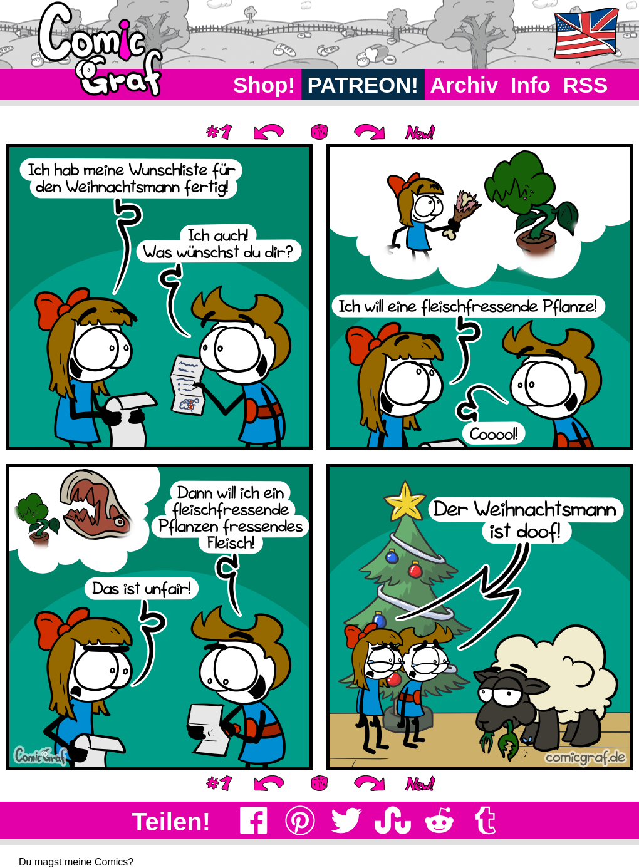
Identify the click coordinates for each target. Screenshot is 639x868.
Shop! (264, 85)
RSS (585, 85)
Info (530, 85)
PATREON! (363, 85)
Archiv (464, 85)
